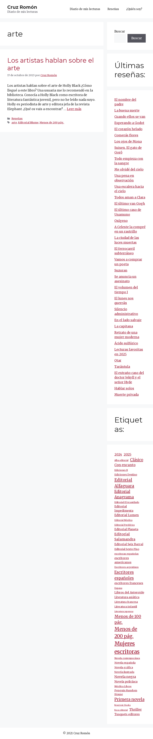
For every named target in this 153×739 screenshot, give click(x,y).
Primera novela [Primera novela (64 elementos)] (129, 699)
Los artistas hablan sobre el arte (50, 64)
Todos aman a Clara (129, 197)
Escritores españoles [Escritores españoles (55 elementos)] (124, 575)
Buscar (119, 31)
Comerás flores (126, 135)
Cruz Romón (22, 7)
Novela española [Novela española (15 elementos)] (125, 662)
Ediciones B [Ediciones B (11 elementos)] (121, 470)
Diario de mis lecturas (85, 9)
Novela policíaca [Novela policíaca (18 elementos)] (126, 681)
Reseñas (113, 9)
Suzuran (120, 270)
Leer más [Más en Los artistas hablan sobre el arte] (74, 109)
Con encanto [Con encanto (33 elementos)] (125, 465)
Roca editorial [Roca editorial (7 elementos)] (121, 710)
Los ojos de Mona (128, 142)
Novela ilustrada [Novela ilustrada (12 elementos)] (124, 672)
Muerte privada (126, 395)
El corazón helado (128, 129)
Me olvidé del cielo (129, 169)
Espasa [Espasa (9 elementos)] (118, 588)
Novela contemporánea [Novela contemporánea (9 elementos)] (127, 658)
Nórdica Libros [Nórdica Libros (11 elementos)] (123, 686)
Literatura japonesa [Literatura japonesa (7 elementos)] (123, 611)
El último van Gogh (129, 204)
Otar (117, 360)
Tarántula (122, 367)
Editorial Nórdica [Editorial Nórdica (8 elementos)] (123, 520)
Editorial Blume (28, 122)
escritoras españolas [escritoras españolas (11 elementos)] (126, 553)
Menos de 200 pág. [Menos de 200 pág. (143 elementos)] (125, 632)
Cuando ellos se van (129, 117)
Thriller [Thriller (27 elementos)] (135, 710)
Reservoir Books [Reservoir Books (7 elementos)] (122, 705)
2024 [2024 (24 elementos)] (118, 454)
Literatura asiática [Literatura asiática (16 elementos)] (126, 597)
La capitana (123, 326)
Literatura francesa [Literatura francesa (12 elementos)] (126, 602)
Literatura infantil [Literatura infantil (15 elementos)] (125, 606)
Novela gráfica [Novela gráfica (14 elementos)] (123, 667)
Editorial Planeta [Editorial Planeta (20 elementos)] (126, 529)
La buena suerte (127, 110)
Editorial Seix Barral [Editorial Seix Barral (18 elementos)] (128, 544)
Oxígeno (121, 221)
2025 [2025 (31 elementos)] (127, 454)
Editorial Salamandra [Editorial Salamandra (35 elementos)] (124, 536)
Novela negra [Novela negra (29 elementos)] (125, 677)
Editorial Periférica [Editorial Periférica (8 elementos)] (124, 525)
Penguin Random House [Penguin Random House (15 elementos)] (125, 692)
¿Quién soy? (134, 9)
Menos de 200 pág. (52, 122)
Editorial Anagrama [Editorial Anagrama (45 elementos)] (124, 494)
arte (14, 122)
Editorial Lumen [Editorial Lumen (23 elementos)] (126, 515)
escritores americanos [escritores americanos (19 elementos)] (122, 560)
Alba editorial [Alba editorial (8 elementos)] (121, 460)
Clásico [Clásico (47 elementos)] (136, 459)
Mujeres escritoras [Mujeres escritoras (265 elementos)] (127, 647)
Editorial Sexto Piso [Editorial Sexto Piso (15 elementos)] (126, 549)
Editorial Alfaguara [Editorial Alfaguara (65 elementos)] (124, 482)
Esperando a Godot (129, 123)
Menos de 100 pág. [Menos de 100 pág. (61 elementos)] (127, 619)
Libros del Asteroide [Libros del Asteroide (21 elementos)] (129, 592)
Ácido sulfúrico (126, 343)
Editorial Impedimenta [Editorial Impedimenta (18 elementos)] (123, 508)
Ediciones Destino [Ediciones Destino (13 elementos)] (125, 474)
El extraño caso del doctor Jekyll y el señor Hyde (129, 377)
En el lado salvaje (128, 320)
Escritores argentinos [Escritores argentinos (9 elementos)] (126, 567)
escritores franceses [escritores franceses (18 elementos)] (128, 583)
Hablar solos (124, 388)
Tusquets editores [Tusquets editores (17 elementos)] (127, 714)
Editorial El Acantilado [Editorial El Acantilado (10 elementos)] (126, 502)
